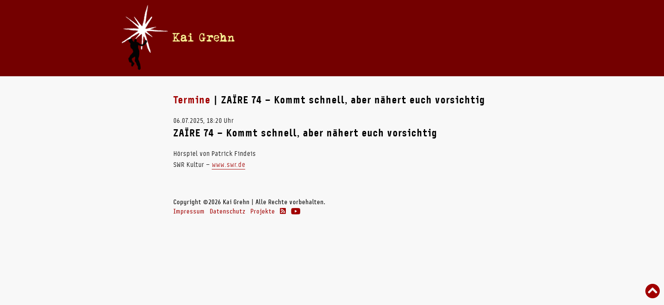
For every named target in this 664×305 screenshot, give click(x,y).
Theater (434, 38)
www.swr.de (228, 164)
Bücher (366, 38)
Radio (399, 38)
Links (468, 38)
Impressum (189, 211)
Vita (342, 38)
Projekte (262, 211)
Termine (315, 38)
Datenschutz (227, 211)
